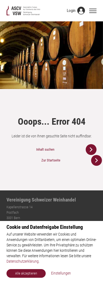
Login (71, 10)
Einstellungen (61, 273)
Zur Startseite (50, 160)
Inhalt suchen (45, 149)
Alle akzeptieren (26, 273)
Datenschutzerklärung (22, 261)
